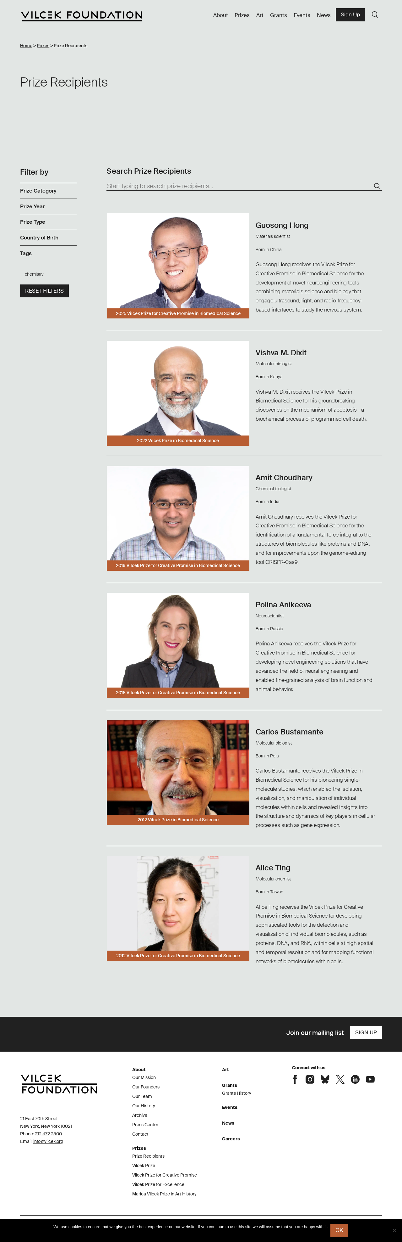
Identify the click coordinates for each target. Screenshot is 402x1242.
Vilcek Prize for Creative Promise (164, 1175)
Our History (143, 1106)
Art (259, 15)
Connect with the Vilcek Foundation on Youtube (370, 1079)
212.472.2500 (48, 1133)
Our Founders (146, 1087)
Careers (231, 1139)
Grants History (236, 1093)
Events (302, 15)
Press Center (145, 1124)
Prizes (242, 15)
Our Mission (144, 1077)
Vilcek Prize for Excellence (158, 1184)
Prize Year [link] (32, 206)
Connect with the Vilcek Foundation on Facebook (295, 1079)
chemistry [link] (34, 274)
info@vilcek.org (48, 1141)
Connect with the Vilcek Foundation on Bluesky (325, 1079)
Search (375, 15)
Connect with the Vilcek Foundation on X (340, 1079)
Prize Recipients (148, 1156)
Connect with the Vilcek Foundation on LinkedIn (355, 1079)
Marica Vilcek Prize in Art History (164, 1194)
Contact (140, 1134)
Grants (278, 15)
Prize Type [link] (32, 222)
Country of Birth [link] (39, 237)
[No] (394, 1231)
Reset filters (44, 290)
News (324, 15)
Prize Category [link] (38, 190)
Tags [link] (26, 253)
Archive (139, 1115)
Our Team (142, 1096)
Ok (340, 1230)
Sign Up (350, 14)
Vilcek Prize (143, 1165)
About (220, 15)
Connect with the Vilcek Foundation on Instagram (310, 1079)
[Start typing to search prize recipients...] (244, 186)
